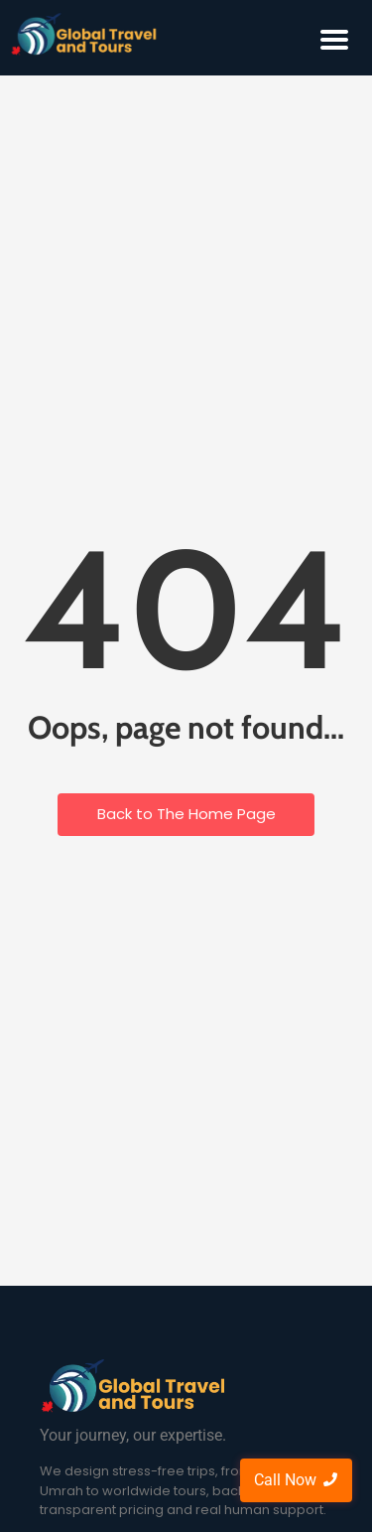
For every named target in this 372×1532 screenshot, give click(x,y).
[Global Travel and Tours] (134, 1386)
